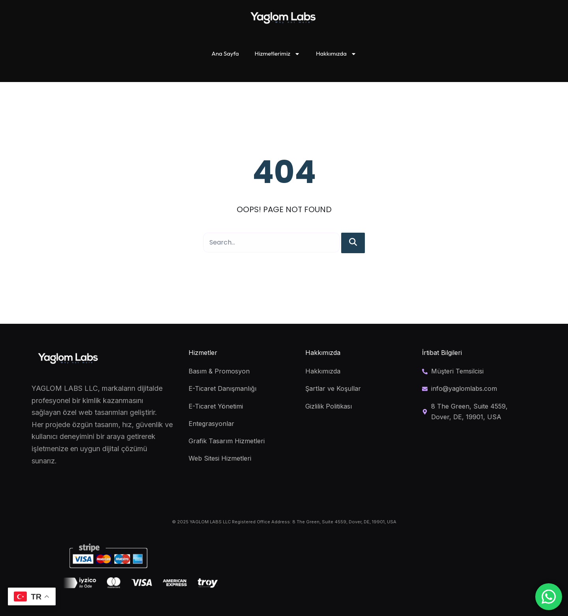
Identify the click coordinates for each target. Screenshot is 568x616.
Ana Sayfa (225, 53)
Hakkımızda (336, 54)
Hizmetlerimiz (277, 54)
